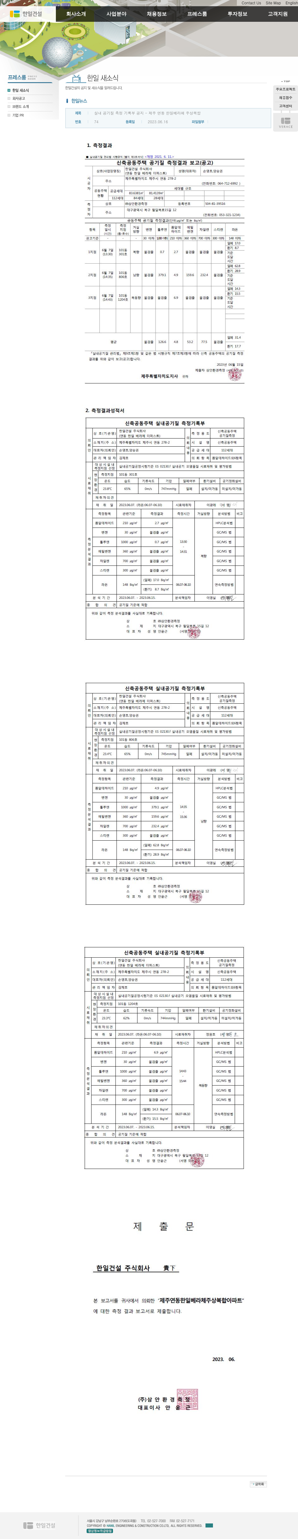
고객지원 (278, 13)
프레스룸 (197, 13)
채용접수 (285, 97)
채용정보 (157, 13)
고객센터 (285, 106)
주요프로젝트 (286, 89)
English (292, 2)
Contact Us (251, 2)
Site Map (273, 2)
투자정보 (237, 13)
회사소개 (76, 13)
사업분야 (116, 13)
